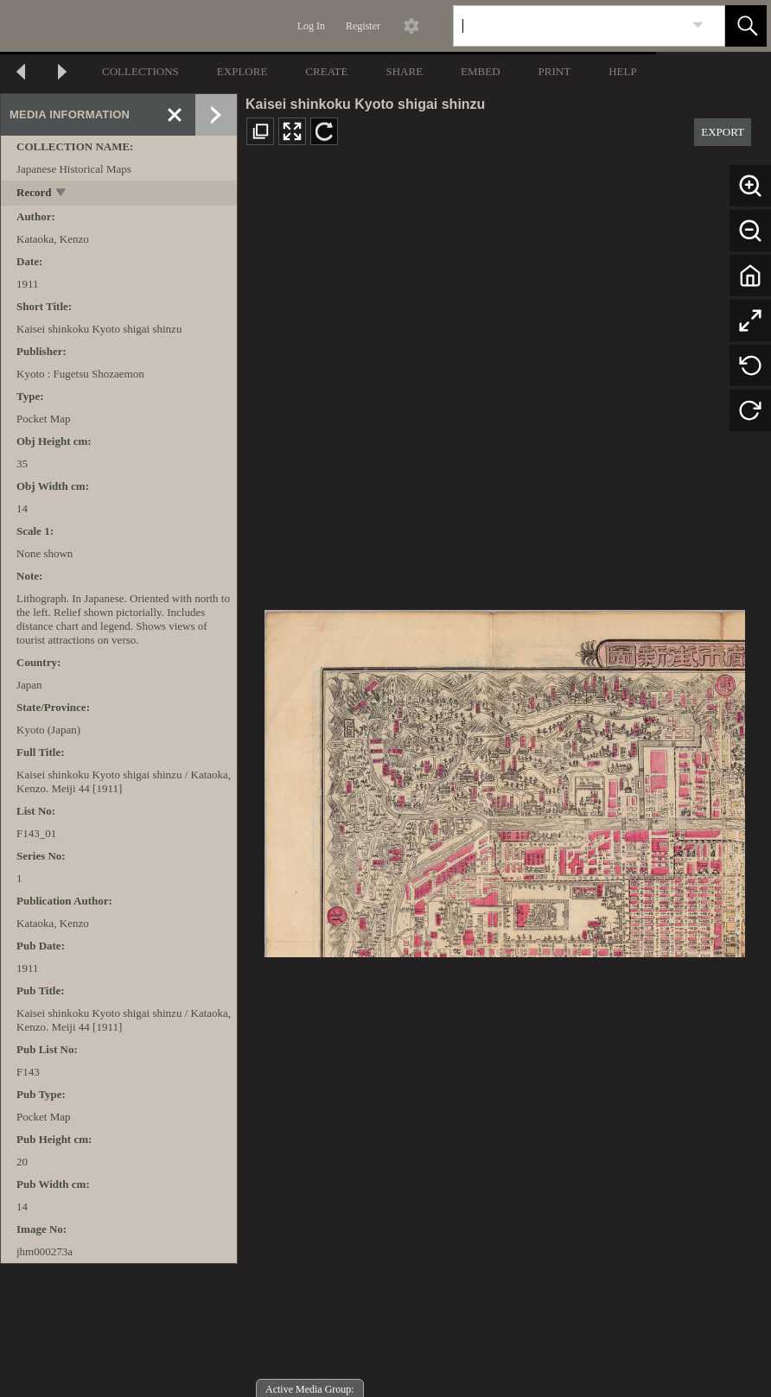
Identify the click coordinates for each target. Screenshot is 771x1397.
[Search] (568, 26)
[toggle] (61, 193)
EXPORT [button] (722, 131)
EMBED (480, 71)
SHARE (404, 71)
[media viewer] (504, 779)
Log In (311, 26)
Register (363, 26)
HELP (623, 71)
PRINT (554, 71)
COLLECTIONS (140, 71)
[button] (746, 26)
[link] (697, 25)
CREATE (326, 71)
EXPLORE (242, 71)
